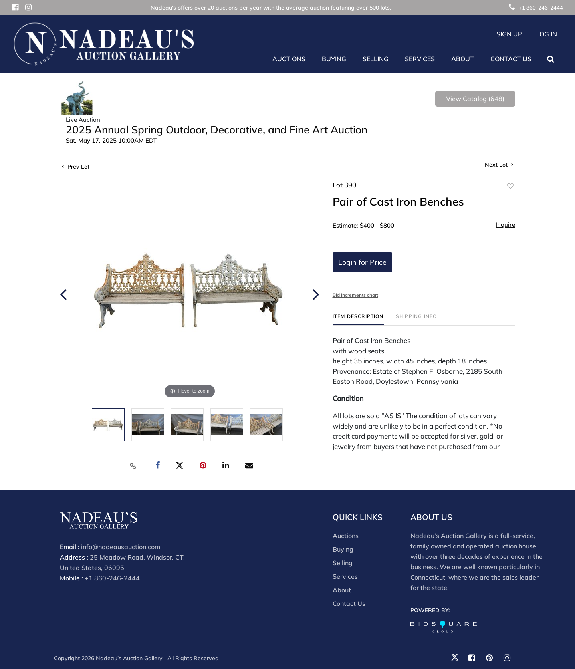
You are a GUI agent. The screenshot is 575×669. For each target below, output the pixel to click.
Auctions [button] (288, 59)
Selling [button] (376, 59)
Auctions (346, 536)
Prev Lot (75, 166)
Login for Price (362, 262)
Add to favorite (510, 186)
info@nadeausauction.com (120, 547)
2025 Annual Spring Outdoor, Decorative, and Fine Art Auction (216, 129)
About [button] (462, 59)
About (342, 590)
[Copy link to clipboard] (133, 465)
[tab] (358, 319)
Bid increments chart (355, 295)
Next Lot (499, 164)
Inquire (505, 224)
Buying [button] (334, 59)
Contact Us (510, 59)
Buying (343, 549)
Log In (546, 34)
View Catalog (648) (475, 99)
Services (345, 576)
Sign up (509, 34)
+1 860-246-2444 (536, 7)
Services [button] (420, 59)
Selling (343, 563)
